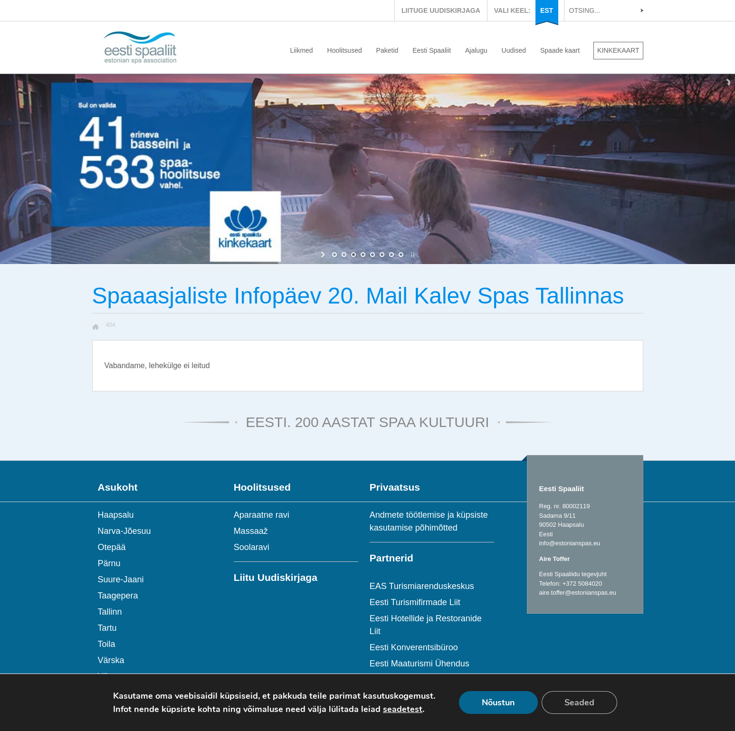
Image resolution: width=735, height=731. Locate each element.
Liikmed (301, 50)
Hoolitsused (344, 50)
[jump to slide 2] (344, 254)
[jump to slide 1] (334, 254)
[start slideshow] (324, 254)
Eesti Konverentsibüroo (414, 647)
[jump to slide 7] (391, 254)
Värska (111, 660)
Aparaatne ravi (261, 515)
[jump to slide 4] (363, 254)
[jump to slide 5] (372, 254)
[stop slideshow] (412, 254)
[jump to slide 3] (353, 254)
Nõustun (498, 702)
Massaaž (251, 531)
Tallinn (110, 612)
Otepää (112, 547)
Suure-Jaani (121, 579)
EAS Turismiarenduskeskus (422, 586)
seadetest (402, 709)
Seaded (579, 702)
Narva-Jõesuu (124, 531)
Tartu (107, 628)
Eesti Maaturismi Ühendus (419, 663)
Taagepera (118, 595)
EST (546, 10)
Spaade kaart (560, 50)
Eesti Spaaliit (431, 50)
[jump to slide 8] (401, 254)
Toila (106, 644)
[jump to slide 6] (382, 254)
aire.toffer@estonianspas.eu (578, 592)
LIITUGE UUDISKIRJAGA (440, 10)
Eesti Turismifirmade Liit (415, 602)
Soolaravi (251, 547)
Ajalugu (476, 50)
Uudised (514, 50)
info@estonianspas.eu (570, 543)
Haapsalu (116, 515)
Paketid (387, 50)
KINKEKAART (618, 50)
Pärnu (109, 563)
